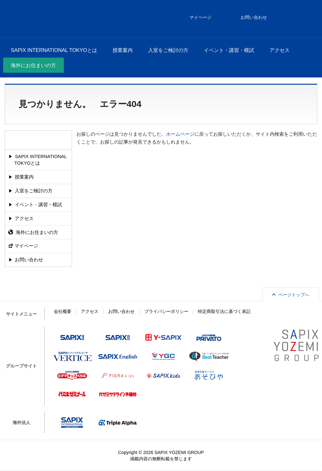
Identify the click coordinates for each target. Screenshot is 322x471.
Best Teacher (209, 356)
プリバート (209, 337)
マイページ (26, 245)
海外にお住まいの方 (33, 65)
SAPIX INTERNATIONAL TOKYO (22, 18)
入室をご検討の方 (168, 50)
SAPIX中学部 (118, 337)
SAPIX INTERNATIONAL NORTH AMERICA (72, 422)
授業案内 (123, 50)
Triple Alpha (118, 422)
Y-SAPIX (163, 337)
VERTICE (72, 356)
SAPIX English (118, 356)
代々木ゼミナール (72, 394)
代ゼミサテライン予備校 (118, 394)
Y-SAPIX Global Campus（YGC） (163, 356)
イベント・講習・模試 (229, 50)
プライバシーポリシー (166, 311)
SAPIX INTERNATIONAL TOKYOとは (54, 50)
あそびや (209, 375)
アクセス (279, 50)
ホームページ (180, 134)
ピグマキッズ (118, 375)
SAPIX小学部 (72, 337)
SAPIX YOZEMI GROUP (179, 452)
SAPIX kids (163, 375)
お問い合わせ (29, 259)
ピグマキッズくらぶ (72, 375)
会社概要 (62, 311)
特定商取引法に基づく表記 (224, 311)
